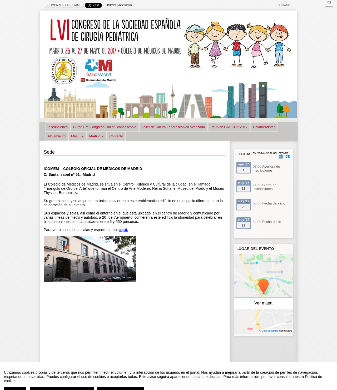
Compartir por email (64, 5)
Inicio (111, 5)
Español (285, 5)
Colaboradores (264, 127)
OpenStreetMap (270, 330)
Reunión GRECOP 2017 (228, 127)
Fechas (244, 154)
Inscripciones (58, 127)
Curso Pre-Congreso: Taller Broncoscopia (104, 127)
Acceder (125, 5)
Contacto (116, 136)
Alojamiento (57, 136)
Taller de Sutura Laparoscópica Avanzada (173, 127)
